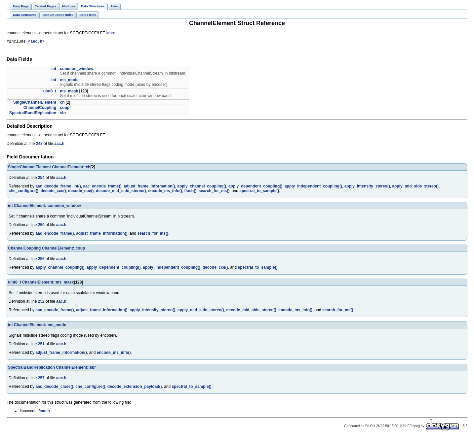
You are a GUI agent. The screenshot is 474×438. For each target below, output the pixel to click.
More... (112, 33)
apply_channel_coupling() (201, 187)
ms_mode (69, 81)
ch (62, 103)
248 (39, 144)
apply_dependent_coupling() (255, 187)
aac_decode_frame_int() (58, 187)
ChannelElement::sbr (76, 368)
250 (41, 225)
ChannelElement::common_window (47, 206)
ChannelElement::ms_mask (48, 283)
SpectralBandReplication (32, 114)
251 (41, 345)
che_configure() (23, 191)
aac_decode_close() (54, 387)
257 (41, 379)
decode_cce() (53, 191)
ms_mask (69, 92)
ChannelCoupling (39, 108)
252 (41, 302)
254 (41, 178)
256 (41, 259)
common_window (76, 69)
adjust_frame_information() (149, 187)
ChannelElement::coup (63, 249)
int (53, 69)
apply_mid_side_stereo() (415, 187)
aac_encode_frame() (102, 187)
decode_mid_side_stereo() (121, 191)
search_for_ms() (214, 191)
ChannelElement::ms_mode (40, 325)
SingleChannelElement (34, 103)
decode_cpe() (81, 191)
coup (64, 108)
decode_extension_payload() (134, 387)
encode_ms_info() (165, 191)
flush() (190, 191)
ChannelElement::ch (71, 168)
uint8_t (49, 92)
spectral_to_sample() (259, 191)
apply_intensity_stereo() (367, 187)
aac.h (36, 42)
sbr (63, 114)
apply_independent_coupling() (313, 187)
